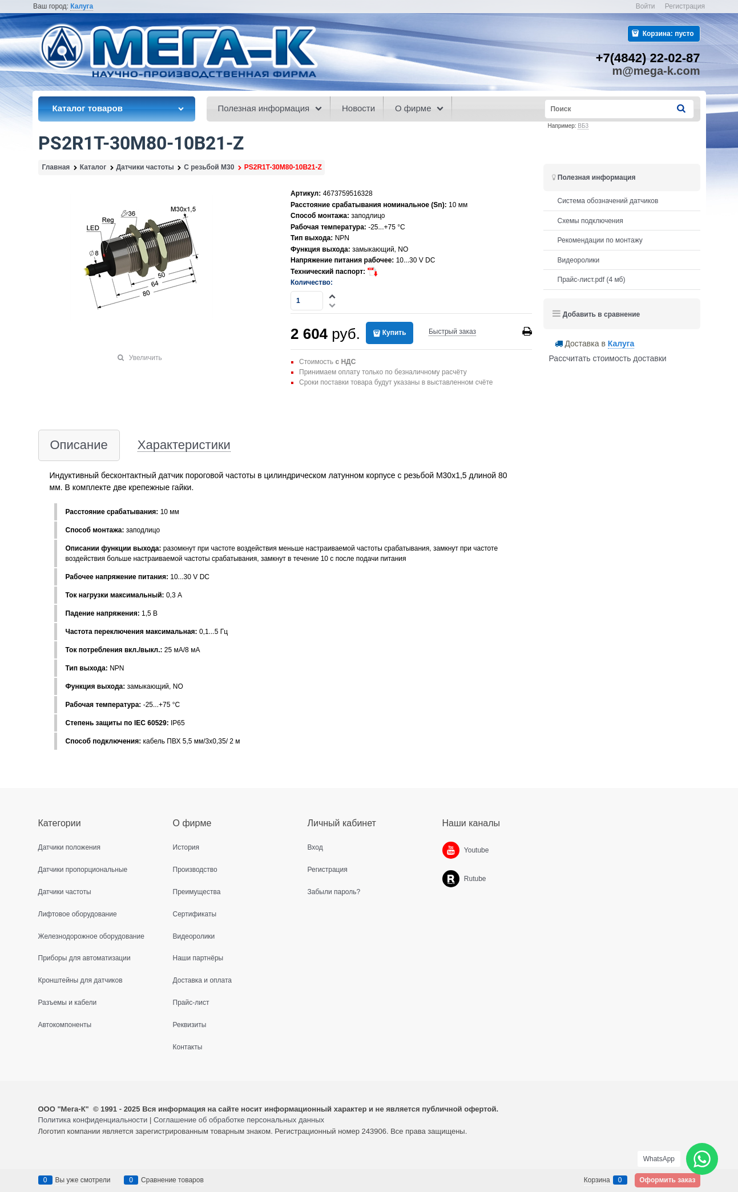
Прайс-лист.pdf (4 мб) (592, 280)
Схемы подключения (590, 221)
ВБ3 (583, 126)
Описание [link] (79, 445)
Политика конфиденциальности (93, 1120)
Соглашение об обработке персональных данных (239, 1120)
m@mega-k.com (656, 70)
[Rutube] (450, 878)
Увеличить (145, 358)
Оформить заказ (667, 1180)
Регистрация (685, 6)
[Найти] (681, 109)
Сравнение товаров (172, 1180)
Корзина (597, 1180)
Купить (394, 333)
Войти (645, 6)
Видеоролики (579, 260)
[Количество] (307, 300)
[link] (81, 6)
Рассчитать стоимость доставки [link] (608, 358)
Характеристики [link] (184, 445)
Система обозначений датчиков (608, 201)
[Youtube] (450, 850)
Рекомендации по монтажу (600, 240)
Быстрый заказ (452, 332)
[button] (333, 296)
